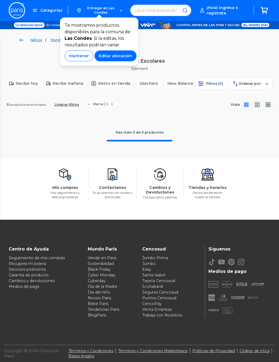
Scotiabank (152, 286)
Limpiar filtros (66, 104)
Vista (235, 104)
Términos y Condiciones (90, 350)
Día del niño (99, 292)
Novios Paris (99, 297)
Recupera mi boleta (27, 263)
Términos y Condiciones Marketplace (153, 350)
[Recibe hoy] (24, 83)
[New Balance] (180, 83)
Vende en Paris (102, 257)
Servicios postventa (27, 269)
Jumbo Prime (155, 257)
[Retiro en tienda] (111, 83)
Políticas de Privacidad (213, 350)
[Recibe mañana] (65, 83)
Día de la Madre (102, 286)
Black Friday (99, 269)
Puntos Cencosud (159, 297)
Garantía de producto (29, 275)
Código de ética (254, 350)
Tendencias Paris (103, 309)
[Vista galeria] (268, 104)
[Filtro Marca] (98, 104)
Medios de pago (24, 286)
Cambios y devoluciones (32, 280)
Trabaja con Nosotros (162, 315)
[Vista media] (257, 104)
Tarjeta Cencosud (158, 280)
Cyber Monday (102, 275)
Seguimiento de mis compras (37, 257)
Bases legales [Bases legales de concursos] (81, 356)
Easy (146, 269)
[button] (99, 10)
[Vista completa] (246, 104)
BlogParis (97, 315)
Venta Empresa (157, 309)
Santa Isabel (153, 275)
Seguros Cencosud (160, 292)
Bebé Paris (98, 303)
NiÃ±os (36, 40)
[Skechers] (149, 83)
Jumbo (149, 263)
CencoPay (152, 303)
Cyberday (97, 280)
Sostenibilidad (101, 263)
